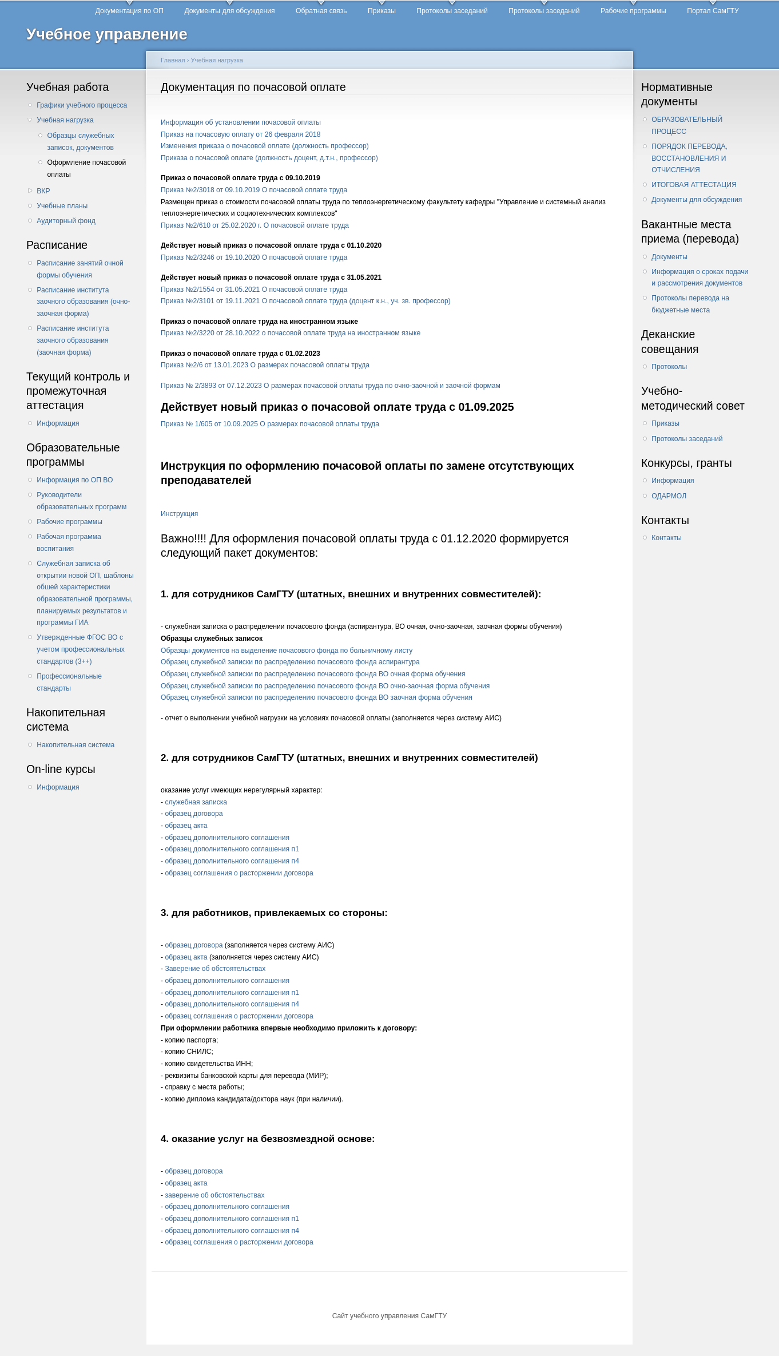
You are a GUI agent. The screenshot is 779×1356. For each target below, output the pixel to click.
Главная (173, 60)
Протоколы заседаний (451, 11)
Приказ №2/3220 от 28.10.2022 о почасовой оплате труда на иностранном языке (290, 333)
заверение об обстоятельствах (214, 1195)
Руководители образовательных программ (81, 501)
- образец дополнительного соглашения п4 (230, 861)
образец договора (193, 814)
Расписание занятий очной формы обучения (80, 269)
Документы (669, 257)
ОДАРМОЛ (668, 496)
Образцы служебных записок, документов (80, 142)
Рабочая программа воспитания (69, 543)
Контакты (666, 538)
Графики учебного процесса (82, 105)
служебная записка (196, 802)
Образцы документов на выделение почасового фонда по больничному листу (286, 651)
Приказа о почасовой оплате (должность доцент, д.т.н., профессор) (269, 158)
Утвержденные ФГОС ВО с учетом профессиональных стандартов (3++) (81, 649)
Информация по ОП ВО (75, 480)
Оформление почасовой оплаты (86, 168)
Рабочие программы (633, 11)
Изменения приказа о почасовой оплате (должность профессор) (265, 146)
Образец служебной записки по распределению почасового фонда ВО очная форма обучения (313, 674)
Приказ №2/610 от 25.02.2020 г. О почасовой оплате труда (255, 225)
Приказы (382, 11)
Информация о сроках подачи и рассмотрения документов (699, 278)
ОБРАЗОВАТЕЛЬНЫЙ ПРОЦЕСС (686, 126)
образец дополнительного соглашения (227, 838)
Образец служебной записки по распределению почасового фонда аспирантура (290, 662)
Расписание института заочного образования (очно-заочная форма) (83, 302)
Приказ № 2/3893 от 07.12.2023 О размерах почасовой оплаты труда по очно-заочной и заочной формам (330, 386)
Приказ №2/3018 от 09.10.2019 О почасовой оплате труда (254, 190)
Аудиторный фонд (66, 221)
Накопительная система (75, 745)
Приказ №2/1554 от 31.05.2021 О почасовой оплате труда (254, 290)
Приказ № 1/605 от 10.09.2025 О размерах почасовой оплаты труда (270, 424)
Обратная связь (321, 11)
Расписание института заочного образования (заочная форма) (73, 340)
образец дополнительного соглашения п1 (232, 849)
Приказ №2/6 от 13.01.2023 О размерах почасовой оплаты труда (265, 365)
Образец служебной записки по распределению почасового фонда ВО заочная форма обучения (316, 697)
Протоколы (669, 367)
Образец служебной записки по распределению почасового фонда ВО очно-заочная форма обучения (325, 686)
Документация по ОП (130, 11)
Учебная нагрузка (65, 120)
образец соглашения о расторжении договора (239, 873)
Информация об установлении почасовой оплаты (241, 122)
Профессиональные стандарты (69, 682)
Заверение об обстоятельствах (215, 969)
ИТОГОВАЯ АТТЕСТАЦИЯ (694, 185)
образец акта (186, 826)
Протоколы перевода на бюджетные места (690, 304)
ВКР (43, 191)
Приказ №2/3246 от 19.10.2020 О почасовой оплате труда (254, 257)
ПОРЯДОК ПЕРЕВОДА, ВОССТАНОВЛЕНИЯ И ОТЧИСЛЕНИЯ (689, 158)
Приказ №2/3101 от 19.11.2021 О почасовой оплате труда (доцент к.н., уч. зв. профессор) (306, 301)
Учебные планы (62, 206)
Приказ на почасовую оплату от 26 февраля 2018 (240, 134)
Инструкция (179, 514)
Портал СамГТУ (712, 11)
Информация (58, 423)
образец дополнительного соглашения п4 (232, 1004)
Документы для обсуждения (229, 11)
